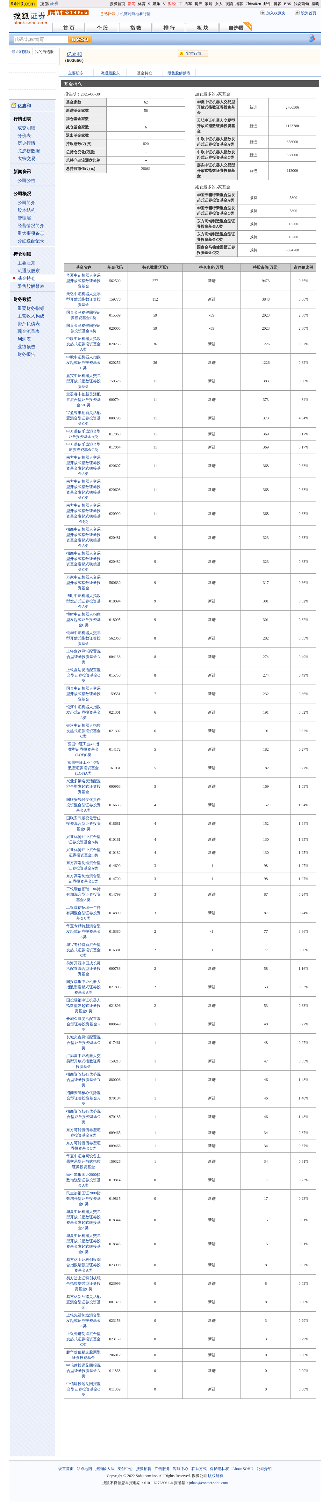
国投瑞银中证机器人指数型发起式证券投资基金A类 (83, 987)
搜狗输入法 (104, 1469)
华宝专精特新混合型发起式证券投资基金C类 (83, 950)
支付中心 (125, 1469)
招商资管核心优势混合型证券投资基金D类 (83, 1079)
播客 (239, 4)
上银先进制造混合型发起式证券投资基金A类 (83, 1320)
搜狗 (315, 4)
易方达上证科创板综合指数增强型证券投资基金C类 (83, 1283)
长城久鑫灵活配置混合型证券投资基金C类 (83, 1042)
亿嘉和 (74, 54)
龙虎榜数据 (29, 151)
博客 (277, 4)
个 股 (102, 28)
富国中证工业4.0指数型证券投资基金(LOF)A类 (83, 768)
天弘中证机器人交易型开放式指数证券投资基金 (83, 299)
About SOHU (242, 1469)
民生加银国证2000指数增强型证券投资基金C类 (83, 1198)
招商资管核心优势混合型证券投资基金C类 (83, 1116)
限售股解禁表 (31, 286)
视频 (229, 4)
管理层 (24, 218)
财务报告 (26, 354)
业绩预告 (26, 346)
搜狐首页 (117, 4)
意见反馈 (107, 13)
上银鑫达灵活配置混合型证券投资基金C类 (83, 675)
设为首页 (308, 13)
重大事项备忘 (31, 233)
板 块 (202, 28)
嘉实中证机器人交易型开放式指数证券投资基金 (83, 381)
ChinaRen (253, 4)
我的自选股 (44, 52)
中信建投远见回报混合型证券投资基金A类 (83, 1370)
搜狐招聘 (143, 1469)
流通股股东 (29, 270)
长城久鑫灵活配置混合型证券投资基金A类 (83, 1024)
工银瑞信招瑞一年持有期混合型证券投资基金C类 (83, 913)
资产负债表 (29, 323)
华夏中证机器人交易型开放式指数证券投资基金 (83, 280)
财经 (172, 4)
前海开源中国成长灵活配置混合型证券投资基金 (83, 968)
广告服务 (162, 1469)
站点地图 (84, 1469)
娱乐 (156, 4)
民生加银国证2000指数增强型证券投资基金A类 (83, 1180)
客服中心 (180, 1469)
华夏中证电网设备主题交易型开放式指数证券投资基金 (83, 1161)
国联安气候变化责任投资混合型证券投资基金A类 (83, 805)
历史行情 (26, 143)
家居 (208, 4)
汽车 (188, 4)
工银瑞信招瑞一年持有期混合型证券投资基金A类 (83, 894)
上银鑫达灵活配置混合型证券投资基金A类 (83, 656)
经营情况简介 (31, 225)
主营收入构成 (31, 316)
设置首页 (66, 1469)
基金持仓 (26, 278)
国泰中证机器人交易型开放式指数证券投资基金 (83, 693)
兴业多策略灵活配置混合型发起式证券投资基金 (83, 786)
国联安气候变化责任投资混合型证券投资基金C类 (83, 823)
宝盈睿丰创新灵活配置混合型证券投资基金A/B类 (83, 399)
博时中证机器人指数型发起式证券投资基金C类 (83, 619)
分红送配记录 (31, 241)
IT (180, 4)
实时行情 (193, 53)
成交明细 (26, 128)
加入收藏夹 (275, 13)
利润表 (24, 339)
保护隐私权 (219, 1469)
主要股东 (26, 263)
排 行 (169, 28)
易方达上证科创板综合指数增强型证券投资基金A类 (83, 1265)
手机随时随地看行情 (133, 13)
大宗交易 (26, 158)
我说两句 (301, 4)
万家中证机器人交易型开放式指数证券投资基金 (83, 582)
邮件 (267, 4)
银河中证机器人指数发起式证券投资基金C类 (83, 731)
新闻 (131, 4)
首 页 (69, 28)
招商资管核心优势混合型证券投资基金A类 (83, 1098)
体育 (142, 4)
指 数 (135, 28)
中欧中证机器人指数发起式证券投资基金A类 (83, 344)
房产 (198, 4)
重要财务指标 (31, 308)
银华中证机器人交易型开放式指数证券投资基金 (83, 638)
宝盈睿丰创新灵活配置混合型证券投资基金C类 (83, 418)
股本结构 (26, 210)
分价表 (24, 135)
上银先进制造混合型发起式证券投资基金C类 (83, 1339)
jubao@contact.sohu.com (208, 1483)
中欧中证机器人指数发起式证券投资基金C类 (83, 362)
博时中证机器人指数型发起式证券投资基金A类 (83, 601)
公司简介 (26, 202)
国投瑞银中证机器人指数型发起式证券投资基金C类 (83, 1005)
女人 (219, 4)
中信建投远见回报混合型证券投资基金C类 (83, 1389)
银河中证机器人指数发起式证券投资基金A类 (83, 712)
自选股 (236, 28)
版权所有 (215, 1476)
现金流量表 (29, 331)
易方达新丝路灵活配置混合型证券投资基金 (83, 1302)
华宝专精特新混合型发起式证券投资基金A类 (83, 931)
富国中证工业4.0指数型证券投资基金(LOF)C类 (83, 749)
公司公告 (26, 180)
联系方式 (199, 1469)
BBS (287, 4)
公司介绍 (264, 1469)
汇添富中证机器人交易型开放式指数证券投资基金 (83, 1061)
